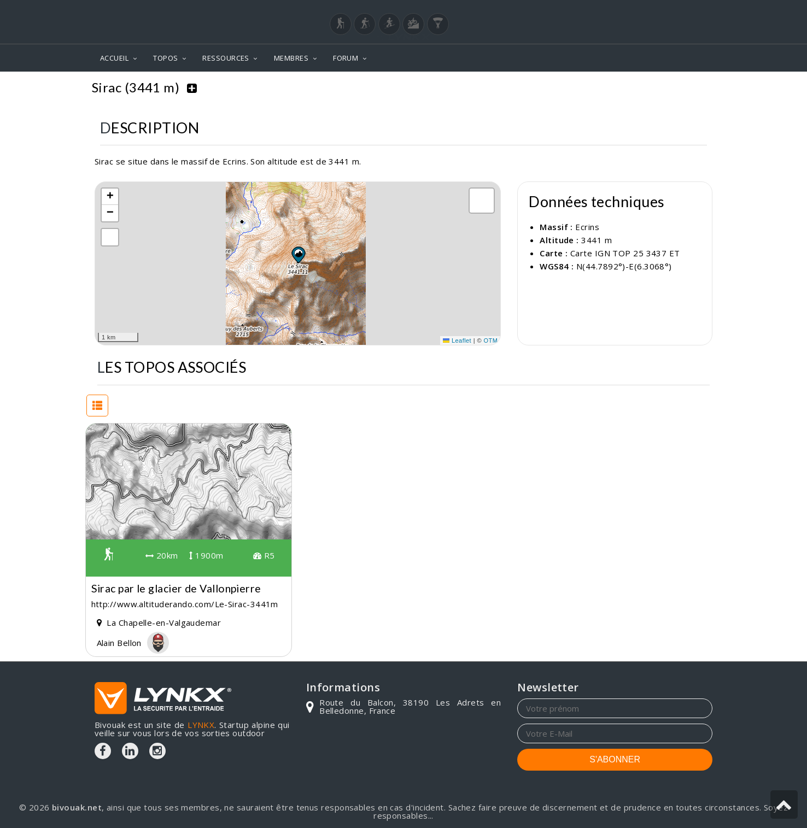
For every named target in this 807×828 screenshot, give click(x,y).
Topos (620, 87)
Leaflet (457, 339)
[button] (298, 253)
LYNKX (201, 723)
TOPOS (165, 58)
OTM (491, 339)
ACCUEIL (114, 58)
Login (658, 10)
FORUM (345, 58)
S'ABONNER (614, 758)
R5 (264, 554)
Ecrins (661, 87)
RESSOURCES (225, 58)
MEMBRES (291, 58)
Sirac (699, 87)
